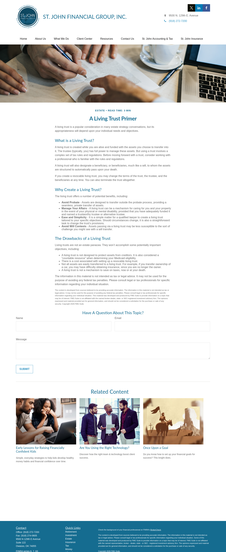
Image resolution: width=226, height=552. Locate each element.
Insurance (70, 542)
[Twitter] (191, 8)
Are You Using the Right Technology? (104, 448)
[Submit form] (24, 369)
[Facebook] (206, 8)
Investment (71, 535)
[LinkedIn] (199, 8)
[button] (23, 39)
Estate (68, 538)
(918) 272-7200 (31, 532)
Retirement (71, 531)
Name (19, 318)
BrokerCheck (155, 530)
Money (68, 549)
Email (118, 318)
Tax (67, 545)
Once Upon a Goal (155, 448)
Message (21, 339)
